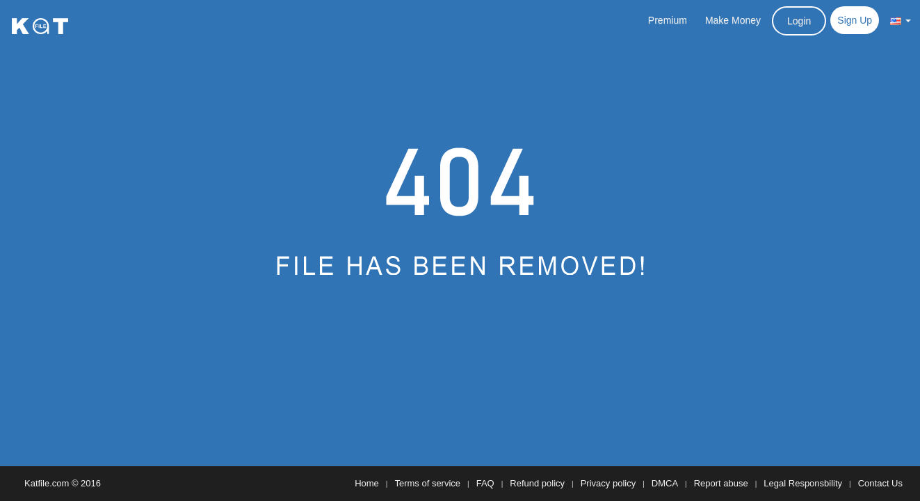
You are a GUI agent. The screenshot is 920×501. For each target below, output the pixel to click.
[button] (900, 20)
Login (799, 20)
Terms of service (427, 483)
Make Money (733, 20)
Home (367, 483)
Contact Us (880, 483)
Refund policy (537, 483)
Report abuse (721, 483)
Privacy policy (608, 483)
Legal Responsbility (803, 483)
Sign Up (854, 20)
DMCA (665, 483)
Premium (667, 20)
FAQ (485, 483)
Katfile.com (46, 483)
